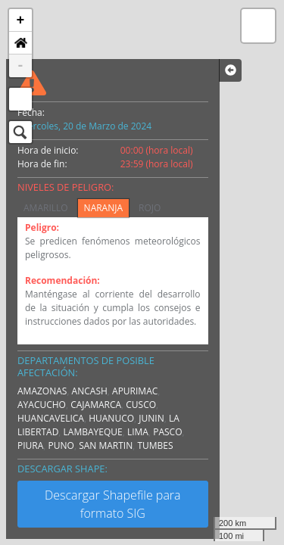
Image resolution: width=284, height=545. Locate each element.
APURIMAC (135, 391)
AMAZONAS (42, 391)
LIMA (137, 431)
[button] (20, 43)
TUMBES (155, 445)
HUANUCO (111, 418)
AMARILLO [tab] (45, 207)
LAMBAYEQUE (93, 431)
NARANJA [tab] (103, 207)
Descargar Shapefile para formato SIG (113, 504)
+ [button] (21, 20)
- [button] (21, 66)
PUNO (61, 445)
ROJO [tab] (150, 207)
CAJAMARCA (95, 404)
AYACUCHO (41, 404)
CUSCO (141, 404)
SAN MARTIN (106, 445)
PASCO (167, 431)
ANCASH (90, 391)
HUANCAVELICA (50, 418)
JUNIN (151, 418)
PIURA (30, 445)
